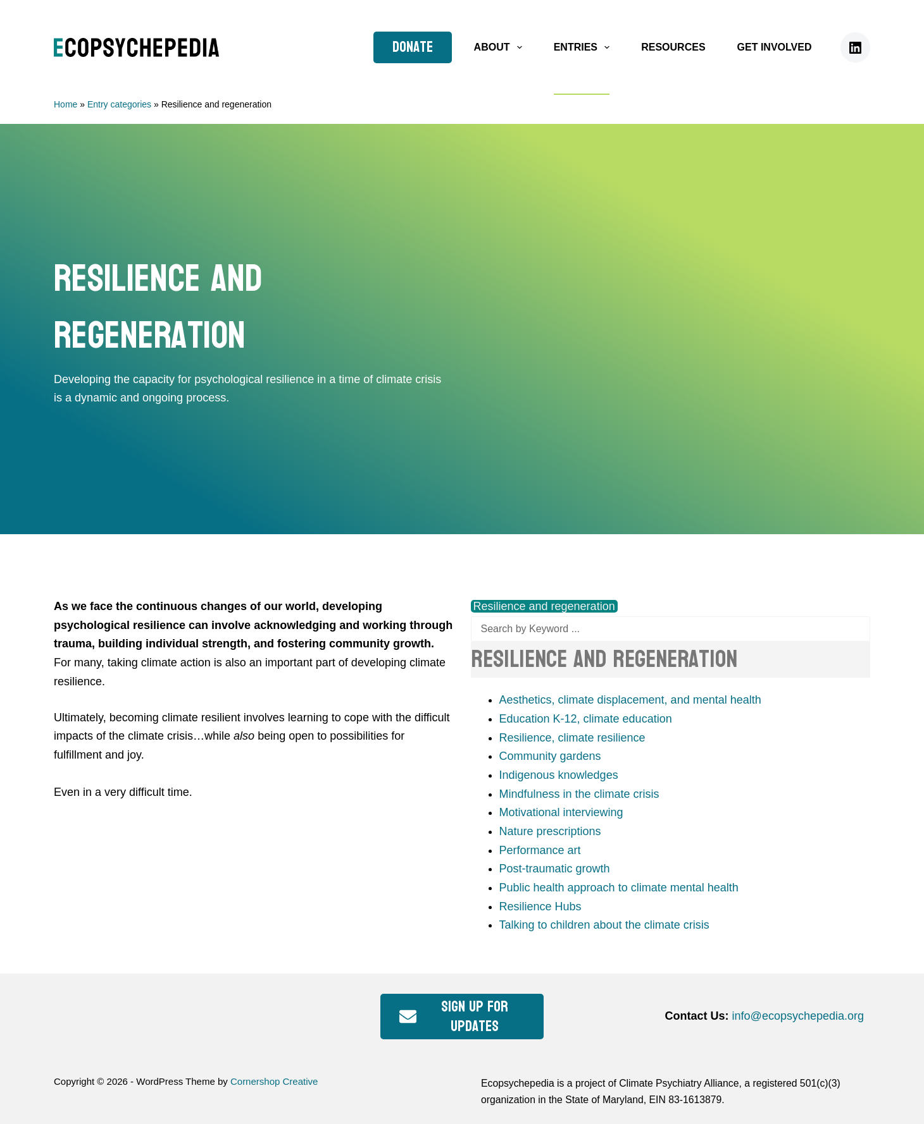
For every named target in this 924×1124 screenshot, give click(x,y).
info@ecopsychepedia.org (798, 1016)
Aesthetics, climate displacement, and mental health (630, 699)
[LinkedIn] (855, 47)
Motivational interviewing (561, 812)
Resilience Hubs (540, 906)
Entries (584, 47)
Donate (412, 47)
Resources (673, 47)
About (500, 47)
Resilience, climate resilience (572, 737)
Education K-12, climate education (585, 718)
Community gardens (550, 756)
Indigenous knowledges (558, 775)
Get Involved (774, 47)
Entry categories (119, 104)
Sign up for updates (453, 1016)
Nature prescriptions (550, 831)
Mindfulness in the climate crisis (579, 794)
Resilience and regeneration (544, 606)
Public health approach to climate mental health (619, 887)
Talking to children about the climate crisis (604, 925)
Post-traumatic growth (554, 868)
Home (65, 104)
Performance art (540, 850)
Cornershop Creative (274, 1081)
